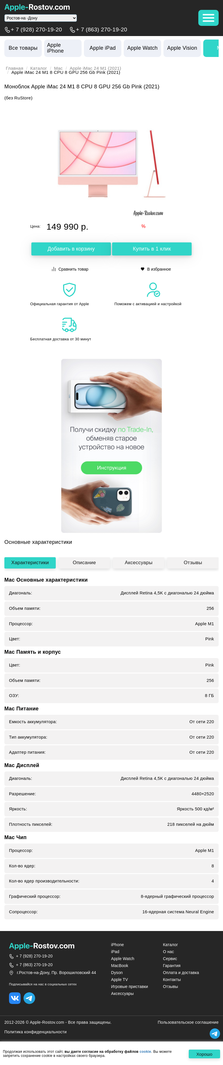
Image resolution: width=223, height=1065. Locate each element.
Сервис (170, 959)
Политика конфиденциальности (35, 1032)
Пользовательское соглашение (188, 1023)
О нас (168, 952)
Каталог (38, 68)
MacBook (119, 966)
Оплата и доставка (181, 973)
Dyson (117, 973)
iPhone (117, 945)
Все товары (23, 48)
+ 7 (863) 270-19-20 (101, 30)
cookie (145, 1052)
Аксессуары (138, 563)
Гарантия (172, 966)
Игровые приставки (129, 987)
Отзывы (193, 563)
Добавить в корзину (71, 249)
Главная (15, 68)
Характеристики (30, 563)
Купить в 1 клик (152, 249)
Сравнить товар (70, 269)
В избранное (156, 269)
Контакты (172, 980)
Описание (84, 563)
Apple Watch (122, 959)
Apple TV (119, 980)
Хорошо (204, 1054)
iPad (115, 952)
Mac (58, 68)
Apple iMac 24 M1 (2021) (96, 68)
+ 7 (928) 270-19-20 (36, 30)
